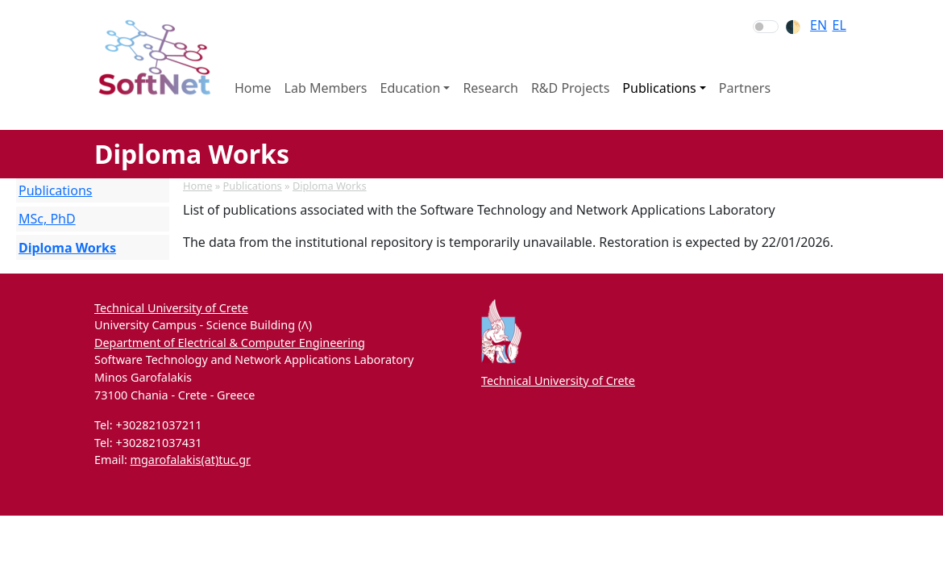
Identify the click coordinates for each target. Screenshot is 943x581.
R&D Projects (570, 88)
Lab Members (326, 88)
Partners (745, 88)
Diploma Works (330, 185)
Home (253, 88)
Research (490, 88)
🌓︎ (793, 27)
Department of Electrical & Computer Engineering (229, 342)
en (818, 25)
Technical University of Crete (171, 308)
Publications (252, 185)
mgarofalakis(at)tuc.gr (191, 459)
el (839, 25)
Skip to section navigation (1, 1)
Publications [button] (659, 88)
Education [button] (410, 88)
